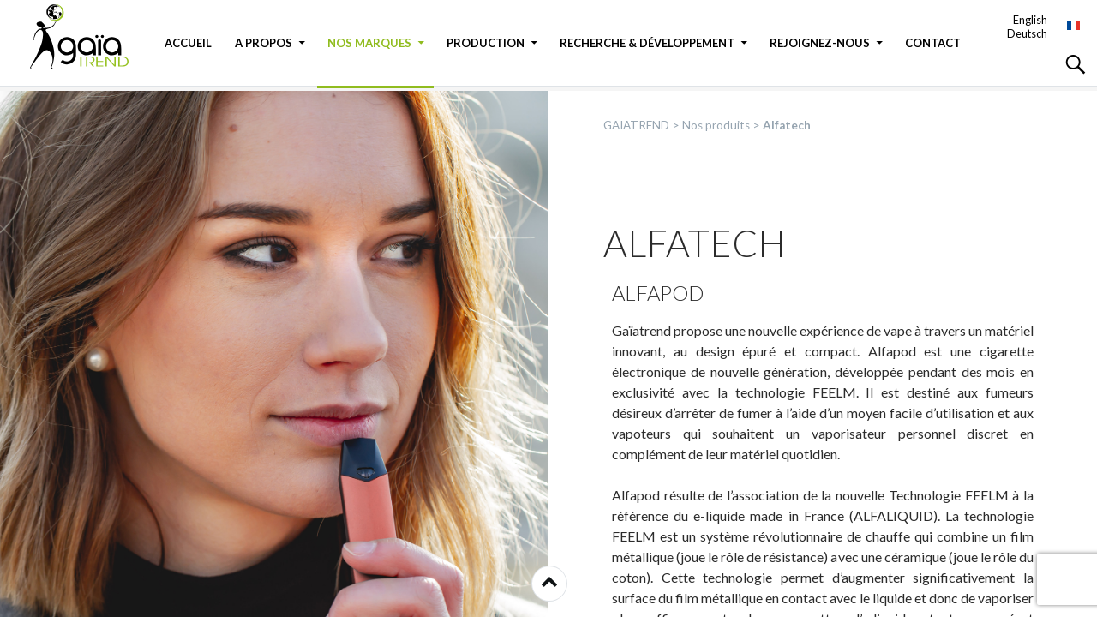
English (1030, 20)
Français (1074, 25)
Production (486, 43)
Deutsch (1027, 33)
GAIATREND (90, 36)
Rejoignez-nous (820, 43)
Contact (933, 43)
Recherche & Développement (647, 43)
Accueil (188, 43)
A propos (263, 43)
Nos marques (369, 43)
